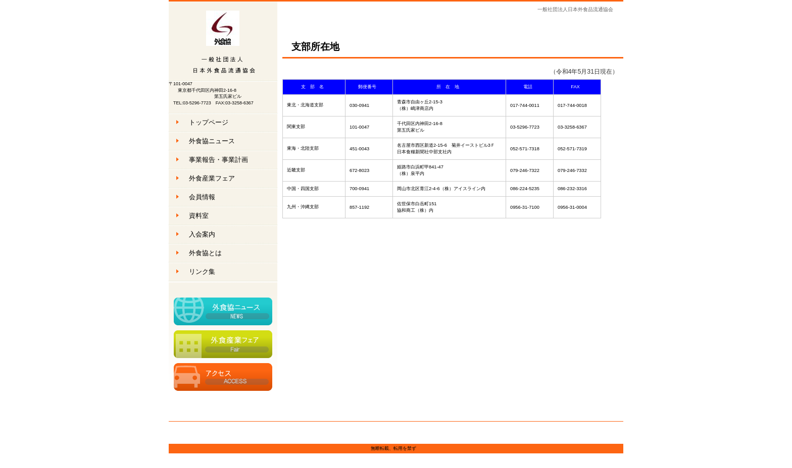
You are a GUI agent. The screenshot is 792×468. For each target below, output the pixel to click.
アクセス (223, 377)
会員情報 (202, 197)
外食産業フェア (223, 344)
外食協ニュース (223, 311)
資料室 (199, 215)
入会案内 (202, 234)
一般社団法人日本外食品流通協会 (223, 41)
